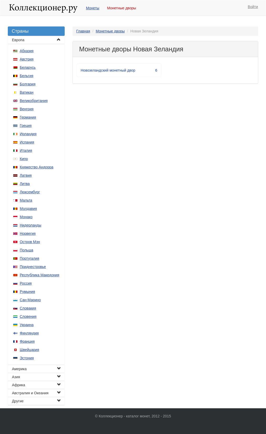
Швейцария (29, 350)
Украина (27, 325)
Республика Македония (39, 275)
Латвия (26, 175)
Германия (28, 117)
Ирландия (28, 134)
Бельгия (26, 76)
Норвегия (28, 233)
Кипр (24, 159)
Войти (253, 7)
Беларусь (28, 67)
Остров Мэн (30, 242)
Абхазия (27, 51)
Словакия (28, 308)
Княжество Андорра (36, 167)
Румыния (27, 292)
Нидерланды (30, 225)
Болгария (28, 84)
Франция (27, 341)
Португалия (29, 258)
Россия (26, 283)
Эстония (27, 358)
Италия (26, 150)
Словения (28, 316)
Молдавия (28, 208)
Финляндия (29, 333)
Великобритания (34, 101)
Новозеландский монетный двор (119, 70)
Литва (25, 184)
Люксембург (30, 192)
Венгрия (27, 109)
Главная (83, 31)
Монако (26, 217)
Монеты (92, 8)
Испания (27, 142)
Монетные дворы (121, 8)
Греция (26, 125)
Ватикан (27, 92)
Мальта (26, 200)
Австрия (27, 59)
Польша (26, 250)
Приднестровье (33, 267)
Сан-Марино (30, 300)
